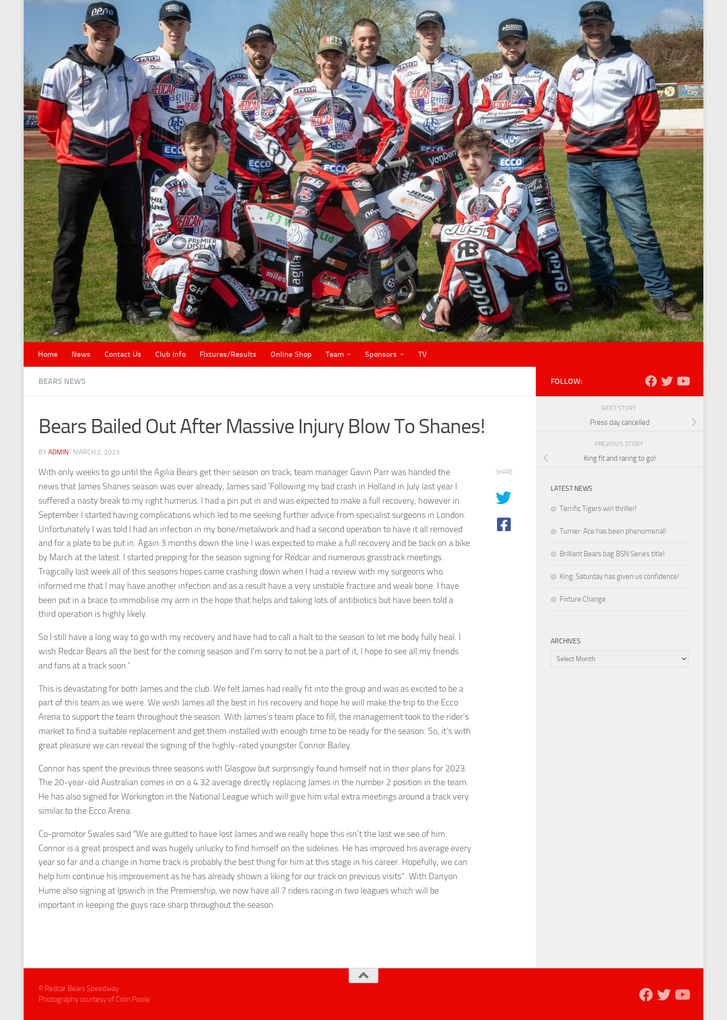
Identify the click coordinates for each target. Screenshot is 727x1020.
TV (422, 354)
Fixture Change (583, 599)
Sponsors (381, 354)
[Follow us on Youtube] (683, 381)
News (81, 354)
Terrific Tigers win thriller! (598, 508)
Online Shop (291, 354)
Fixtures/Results (228, 354)
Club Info (170, 354)
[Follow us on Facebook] (651, 381)
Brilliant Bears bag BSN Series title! (612, 553)
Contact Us (122, 354)
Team (335, 354)
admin (58, 452)
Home (48, 354)
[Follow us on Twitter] (667, 381)
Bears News (62, 381)
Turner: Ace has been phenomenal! (613, 531)
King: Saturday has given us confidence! (619, 576)
